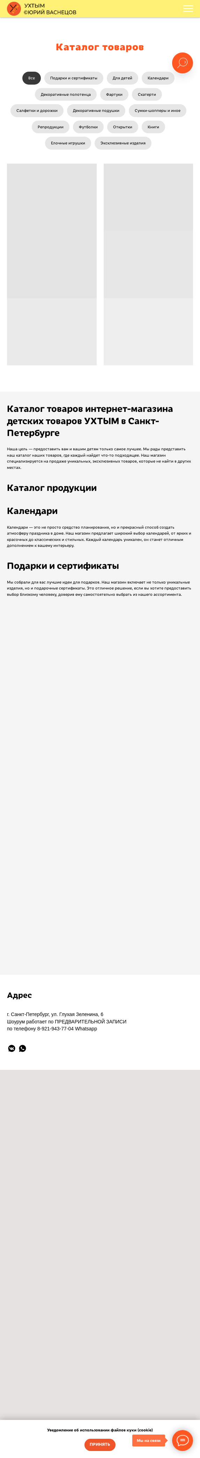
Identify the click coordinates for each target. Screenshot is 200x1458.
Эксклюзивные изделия (123, 143)
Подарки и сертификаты (73, 78)
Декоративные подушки (96, 110)
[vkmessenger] (11, 1048)
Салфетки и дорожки (37, 110)
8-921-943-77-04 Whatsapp (67, 1028)
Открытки (122, 127)
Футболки (88, 127)
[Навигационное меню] (188, 8)
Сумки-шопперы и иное (157, 110)
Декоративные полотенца (66, 94)
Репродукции (51, 127)
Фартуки (114, 94)
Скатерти (147, 94)
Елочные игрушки (68, 143)
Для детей (122, 78)
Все (31, 78)
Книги (153, 127)
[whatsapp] (22, 1048)
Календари (158, 78)
